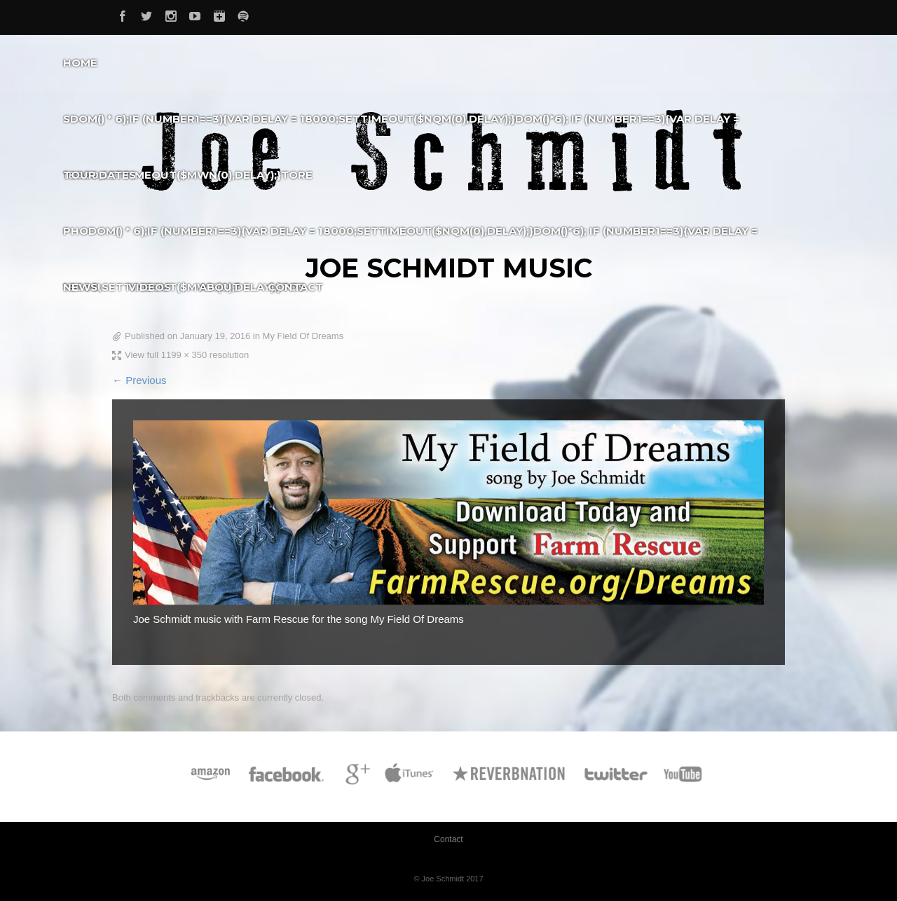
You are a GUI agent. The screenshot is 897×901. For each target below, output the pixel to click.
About (219, 287)
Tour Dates (99, 174)
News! (81, 287)
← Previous (139, 380)
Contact (295, 287)
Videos (149, 287)
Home (80, 62)
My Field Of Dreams (303, 336)
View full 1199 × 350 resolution (187, 355)
